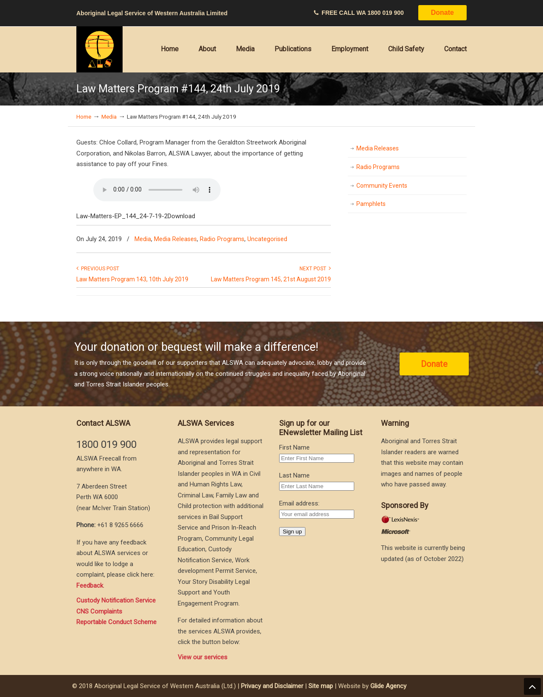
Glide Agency (388, 686)
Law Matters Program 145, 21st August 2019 (271, 279)
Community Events (381, 185)
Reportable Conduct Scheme (116, 622)
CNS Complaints (99, 611)
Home (83, 116)
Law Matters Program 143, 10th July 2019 (132, 279)
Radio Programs (222, 239)
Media (109, 116)
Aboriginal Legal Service (99, 49)
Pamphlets (371, 203)
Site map (320, 686)
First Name (294, 447)
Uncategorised (267, 239)
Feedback (89, 585)
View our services (202, 657)
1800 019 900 (385, 12)
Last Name (294, 475)
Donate (442, 12)
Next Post (315, 269)
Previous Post (97, 269)
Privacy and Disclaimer (272, 686)
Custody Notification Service (116, 600)
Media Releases (175, 239)
